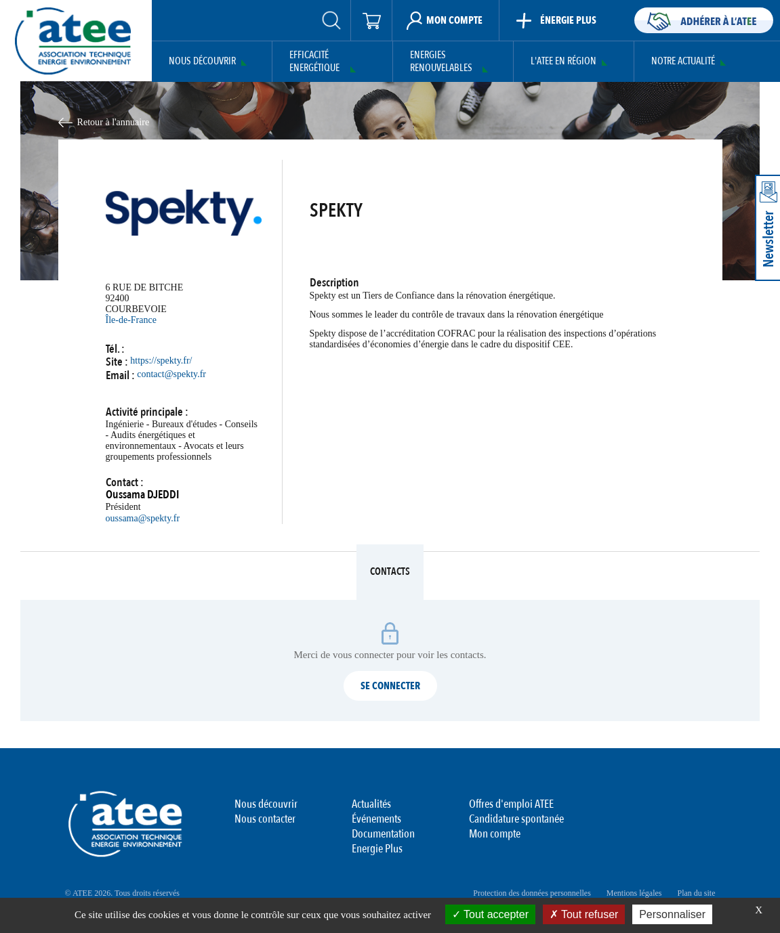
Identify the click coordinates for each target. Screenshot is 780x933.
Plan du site (697, 893)
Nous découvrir (202, 61)
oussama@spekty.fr (143, 518)
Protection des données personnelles (532, 893)
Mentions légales (634, 893)
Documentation (383, 833)
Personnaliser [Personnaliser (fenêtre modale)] (672, 914)
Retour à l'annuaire (113, 121)
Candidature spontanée (516, 818)
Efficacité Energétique (314, 62)
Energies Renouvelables (441, 62)
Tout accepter (490, 914)
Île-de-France (131, 320)
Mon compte (494, 833)
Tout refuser (584, 914)
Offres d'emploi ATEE (511, 804)
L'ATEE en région (563, 61)
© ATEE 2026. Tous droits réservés (122, 893)
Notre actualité (683, 61)
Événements (376, 818)
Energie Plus (377, 848)
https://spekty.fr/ (161, 360)
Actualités (371, 804)
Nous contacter (264, 818)
